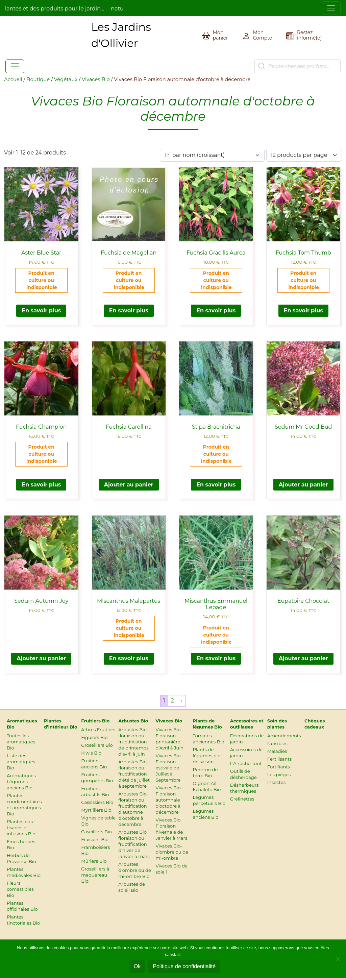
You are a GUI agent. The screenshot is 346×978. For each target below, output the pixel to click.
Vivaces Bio (96, 79)
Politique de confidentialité (184, 966)
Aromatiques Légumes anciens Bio (21, 781)
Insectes (276, 782)
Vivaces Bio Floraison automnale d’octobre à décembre (167, 800)
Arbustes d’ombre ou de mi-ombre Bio (134, 870)
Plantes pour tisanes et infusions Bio (21, 827)
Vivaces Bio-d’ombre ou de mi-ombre (171, 852)
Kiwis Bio (91, 753)
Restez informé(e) (309, 35)
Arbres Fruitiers (98, 729)
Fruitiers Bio (95, 720)
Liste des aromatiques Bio (21, 761)
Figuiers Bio (94, 737)
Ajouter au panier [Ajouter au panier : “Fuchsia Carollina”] (128, 484)
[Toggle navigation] (331, 8)
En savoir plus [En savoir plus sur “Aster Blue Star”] (41, 310)
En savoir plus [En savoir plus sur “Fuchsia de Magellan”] (128, 310)
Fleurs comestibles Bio (20, 889)
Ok (137, 966)
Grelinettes (242, 799)
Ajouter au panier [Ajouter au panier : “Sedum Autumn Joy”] (41, 658)
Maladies (277, 751)
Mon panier (220, 35)
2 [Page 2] (172, 700)
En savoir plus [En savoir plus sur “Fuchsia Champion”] (41, 484)
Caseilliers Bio (96, 831)
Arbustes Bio (133, 720)
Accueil (13, 79)
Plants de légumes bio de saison (207, 755)
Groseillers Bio (97, 745)
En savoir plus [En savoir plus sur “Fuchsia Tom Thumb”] (303, 310)
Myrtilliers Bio (96, 810)
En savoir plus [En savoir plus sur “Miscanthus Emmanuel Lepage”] (216, 658)
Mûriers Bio (93, 861)
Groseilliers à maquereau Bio (95, 875)
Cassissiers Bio (97, 802)
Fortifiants (278, 766)
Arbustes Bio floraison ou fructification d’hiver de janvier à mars (133, 844)
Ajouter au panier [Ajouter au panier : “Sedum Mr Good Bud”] (303, 484)
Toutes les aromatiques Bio (21, 741)
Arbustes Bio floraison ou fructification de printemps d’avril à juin (133, 742)
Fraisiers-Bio (94, 839)
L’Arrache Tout (246, 763)
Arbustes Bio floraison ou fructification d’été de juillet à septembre (134, 774)
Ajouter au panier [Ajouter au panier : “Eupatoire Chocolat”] (303, 658)
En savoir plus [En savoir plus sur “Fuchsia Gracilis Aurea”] (216, 310)
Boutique (38, 79)
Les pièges (279, 774)
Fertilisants (279, 759)
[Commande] (212, 155)
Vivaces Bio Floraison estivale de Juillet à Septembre (167, 768)
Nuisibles (277, 743)
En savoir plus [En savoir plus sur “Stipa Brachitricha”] (216, 484)
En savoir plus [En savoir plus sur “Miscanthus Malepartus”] (128, 658)
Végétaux (65, 79)
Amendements (284, 735)
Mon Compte (262, 35)
